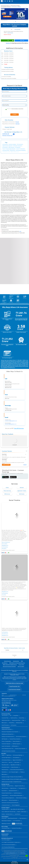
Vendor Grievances (14, 767)
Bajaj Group (9, 755)
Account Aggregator (16, 805)
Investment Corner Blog (16, 828)
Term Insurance (5, 715)
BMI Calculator (15, 746)
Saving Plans (15, 715)
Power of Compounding (6, 741)
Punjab (17, 121)
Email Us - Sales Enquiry (21, 811)
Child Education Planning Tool (7, 734)
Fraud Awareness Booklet (14, 689)
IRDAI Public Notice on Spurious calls (14, 683)
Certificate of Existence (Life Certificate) (10, 802)
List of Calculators (16, 820)
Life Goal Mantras (16, 757)
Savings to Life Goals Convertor (8, 736)
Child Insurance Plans (6, 720)
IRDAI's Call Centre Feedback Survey (10, 664)
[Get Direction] (14, 134)
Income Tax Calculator (6, 746)
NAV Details (21, 494)
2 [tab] (15, 21)
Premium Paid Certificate (7, 793)
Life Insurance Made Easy (18, 755)
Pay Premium (4, 790)
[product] (14, 105)
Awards (3, 755)
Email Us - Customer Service (7, 814)
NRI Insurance (4, 722)
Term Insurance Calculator (21, 736)
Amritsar (18, 123)
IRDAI (22, 661)
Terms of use (4, 762)
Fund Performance (17, 793)
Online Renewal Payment (12, 818)
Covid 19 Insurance (5, 725)
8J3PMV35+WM (5, 133)
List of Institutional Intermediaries (8, 844)
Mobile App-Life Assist (6, 823)
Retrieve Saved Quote (13, 800)
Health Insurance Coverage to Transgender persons (11, 781)
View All (24, 464)
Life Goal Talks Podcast (6, 757)
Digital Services (13, 788)
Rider (23, 720)
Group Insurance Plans (16, 720)
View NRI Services (19, 428)
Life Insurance (13, 725)
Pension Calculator (16, 741)
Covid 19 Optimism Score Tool (7, 748)
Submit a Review (6, 464)
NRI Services (7, 494)
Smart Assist (16, 762)
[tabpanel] (14, 14)
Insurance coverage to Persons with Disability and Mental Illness (14, 779)
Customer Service (5, 809)
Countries (7, 650)
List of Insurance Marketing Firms (8, 847)
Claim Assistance (5, 788)
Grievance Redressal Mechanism (16, 795)
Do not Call (4, 818)
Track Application (21, 788)
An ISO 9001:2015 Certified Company (17, 823)
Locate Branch (17, 814)
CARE (20, 231)
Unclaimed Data (16, 661)
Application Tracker (21, 490)
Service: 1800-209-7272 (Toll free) (8, 811)
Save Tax (10, 762)
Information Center (5, 767)
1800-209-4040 (8, 382)
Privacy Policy (21, 664)
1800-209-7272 (8, 387)
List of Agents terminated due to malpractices (11, 842)
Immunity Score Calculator (20, 748)
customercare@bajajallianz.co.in (11, 420)
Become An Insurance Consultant (9, 666)
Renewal (22, 487)
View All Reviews (17, 29)
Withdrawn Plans (19, 722)
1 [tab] (13, 21)
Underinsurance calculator (7, 729)
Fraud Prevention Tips (14, 686)
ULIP (10, 715)
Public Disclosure (5, 769)
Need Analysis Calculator (6, 820)
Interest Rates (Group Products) (16, 769)
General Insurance (7, 661)
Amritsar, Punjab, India (7, 135)
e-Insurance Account (6, 805)
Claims (7, 487)
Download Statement (13, 790)
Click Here (8, 43)
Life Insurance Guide (6, 828)
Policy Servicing (7, 490)
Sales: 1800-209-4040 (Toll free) (17, 809)
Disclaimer (15, 655)
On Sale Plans (11, 722)
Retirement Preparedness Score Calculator (10, 731)
